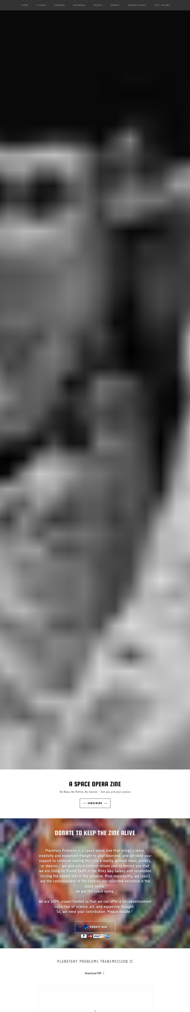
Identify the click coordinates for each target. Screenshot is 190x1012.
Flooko (41, 5)
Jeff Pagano (162, 5)
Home (25, 5)
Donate (115, 5)
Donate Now (95, 927)
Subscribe (95, 803)
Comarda (59, 5)
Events (98, 5)
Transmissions (137, 5)
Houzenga (79, 5)
